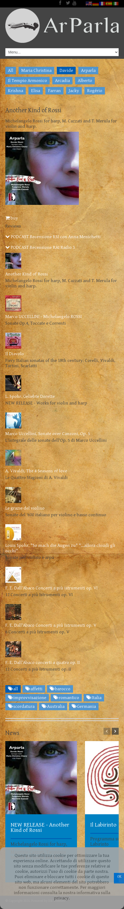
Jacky (74, 90)
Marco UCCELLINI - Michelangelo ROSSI (43, 316)
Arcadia (62, 80)
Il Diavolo (14, 354)
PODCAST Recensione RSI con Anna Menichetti (53, 236)
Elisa (35, 90)
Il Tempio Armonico (27, 80)
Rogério (94, 90)
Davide (66, 70)
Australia (53, 706)
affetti (33, 689)
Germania (84, 706)
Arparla (88, 70)
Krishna (15, 90)
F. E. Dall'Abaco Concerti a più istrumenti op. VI (51, 588)
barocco (60, 689)
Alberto (85, 80)
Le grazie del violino (25, 508)
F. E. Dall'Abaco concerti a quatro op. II (42, 662)
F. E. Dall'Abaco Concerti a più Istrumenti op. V (50, 625)
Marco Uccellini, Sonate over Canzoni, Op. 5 (47, 433)
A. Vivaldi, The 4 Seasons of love (36, 471)
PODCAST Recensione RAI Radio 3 (40, 247)
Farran (54, 90)
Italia (93, 697)
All (10, 70)
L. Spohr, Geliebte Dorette (30, 396)
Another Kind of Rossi (26, 274)
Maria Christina (36, 70)
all (13, 689)
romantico (66, 697)
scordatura (21, 706)
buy (11, 218)
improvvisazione (27, 697)
